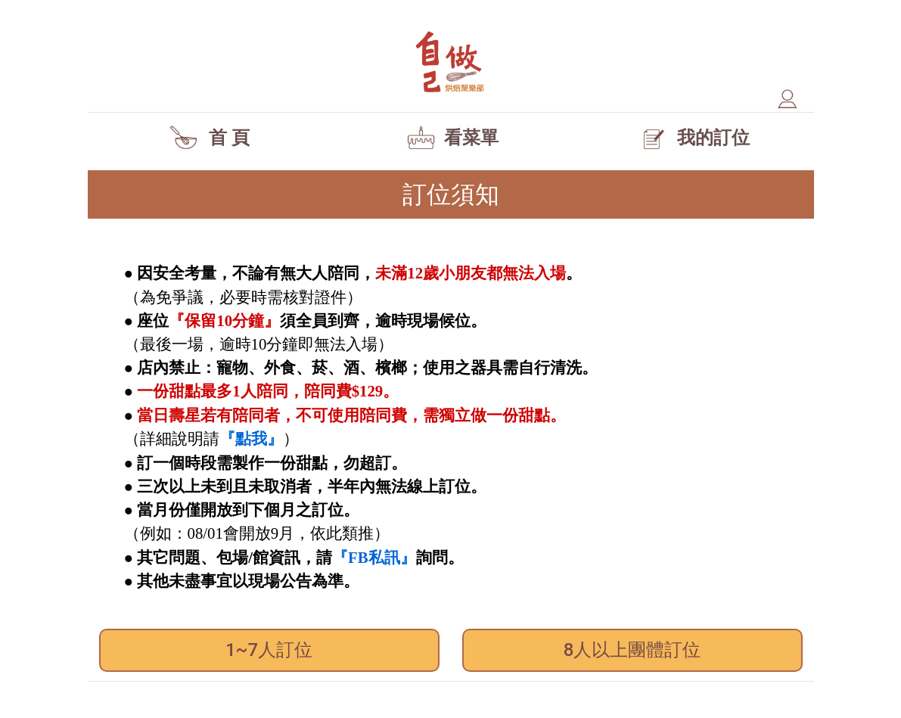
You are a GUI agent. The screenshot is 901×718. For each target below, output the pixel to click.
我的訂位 (692, 137)
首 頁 (208, 137)
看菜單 (450, 137)
